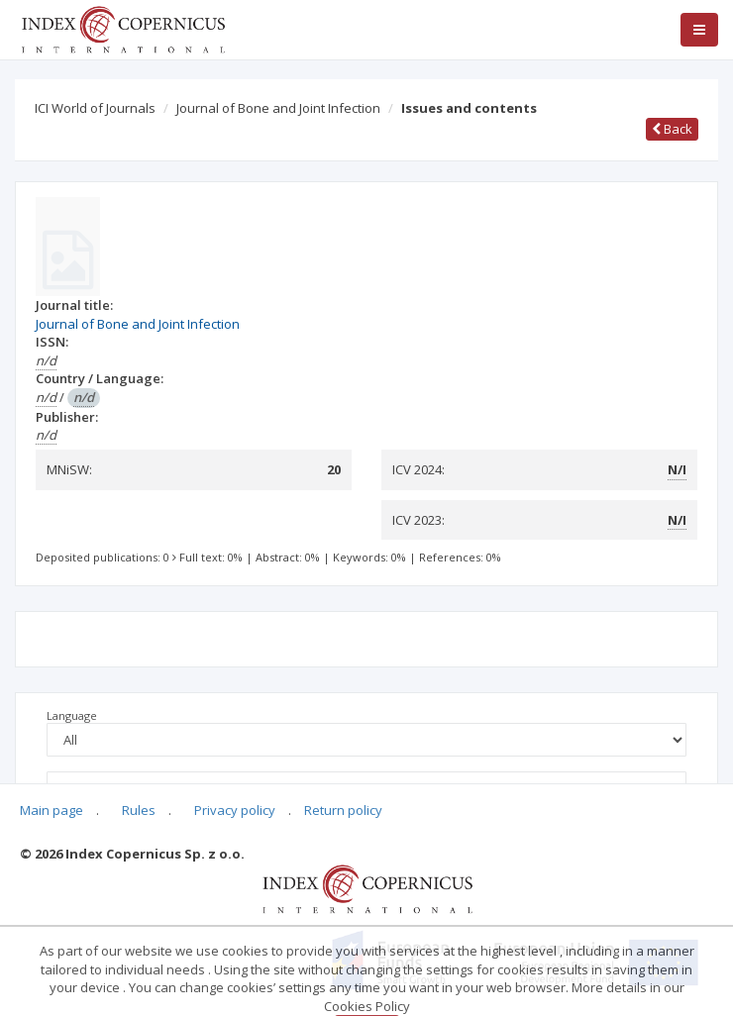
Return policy (343, 810)
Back (672, 129)
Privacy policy (234, 810)
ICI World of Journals (95, 108)
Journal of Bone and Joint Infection (278, 108)
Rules (139, 810)
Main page (51, 810)
